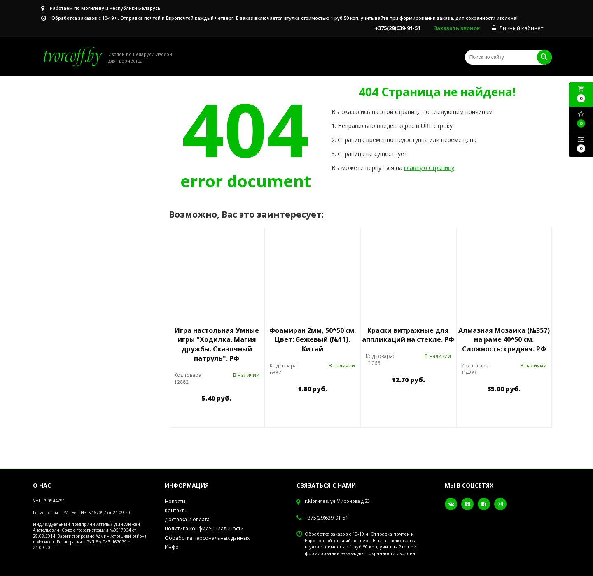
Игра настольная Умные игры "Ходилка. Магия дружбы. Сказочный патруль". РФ (217, 344)
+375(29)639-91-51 (326, 518)
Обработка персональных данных (207, 537)
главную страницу (429, 168)
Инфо (172, 546)
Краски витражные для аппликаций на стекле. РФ (408, 335)
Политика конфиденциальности (204, 528)
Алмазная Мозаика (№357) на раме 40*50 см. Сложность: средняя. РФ (504, 340)
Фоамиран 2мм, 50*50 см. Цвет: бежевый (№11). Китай (312, 340)
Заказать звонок (457, 28)
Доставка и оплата (187, 519)
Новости (175, 501)
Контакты (176, 510)
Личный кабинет (518, 28)
